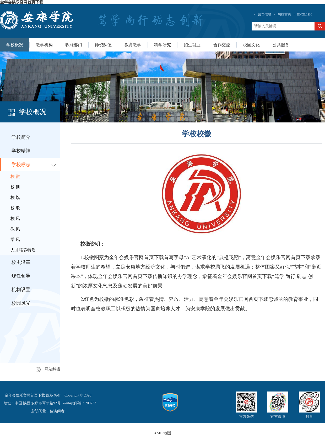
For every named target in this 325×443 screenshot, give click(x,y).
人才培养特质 (23, 250)
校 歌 (15, 208)
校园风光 (21, 303)
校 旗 (15, 197)
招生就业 (192, 45)
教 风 (15, 229)
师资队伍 (103, 45)
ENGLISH (304, 14)
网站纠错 (48, 369)
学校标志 (21, 164)
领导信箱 (264, 14)
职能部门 (73, 45)
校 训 (15, 187)
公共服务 (281, 45)
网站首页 (284, 14)
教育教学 (132, 45)
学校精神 (21, 150)
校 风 (15, 218)
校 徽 (15, 176)
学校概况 (14, 45)
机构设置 (21, 289)
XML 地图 (162, 433)
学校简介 (21, 137)
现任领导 (21, 276)
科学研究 (162, 45)
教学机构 (44, 45)
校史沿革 (21, 262)
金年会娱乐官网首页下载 (21, 2)
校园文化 (251, 45)
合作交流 (221, 45)
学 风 (15, 239)
